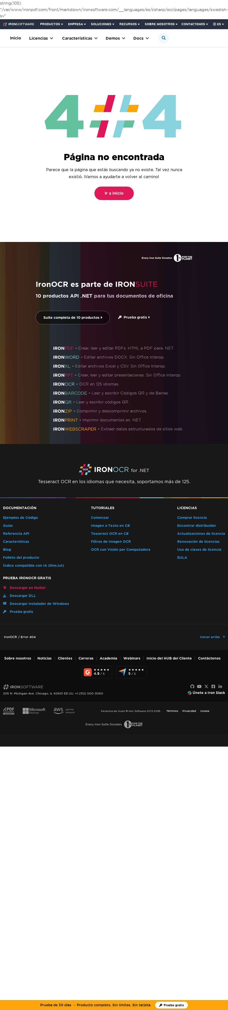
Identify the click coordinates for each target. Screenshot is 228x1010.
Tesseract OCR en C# (110, 534)
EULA (182, 558)
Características (80, 38)
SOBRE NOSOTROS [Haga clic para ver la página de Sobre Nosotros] (160, 24)
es (217, 24)
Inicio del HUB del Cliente (169, 658)
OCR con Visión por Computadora (120, 550)
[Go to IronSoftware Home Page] (18, 24)
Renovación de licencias (198, 542)
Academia (108, 658)
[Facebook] (213, 686)
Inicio (15, 38)
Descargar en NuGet (24, 588)
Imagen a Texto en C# (110, 526)
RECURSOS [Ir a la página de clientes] (128, 24)
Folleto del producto (21, 558)
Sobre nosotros (17, 658)
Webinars (131, 658)
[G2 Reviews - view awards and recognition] (96, 672)
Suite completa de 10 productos (72, 318)
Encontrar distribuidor (196, 526)
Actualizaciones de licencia (201, 534)
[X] (206, 686)
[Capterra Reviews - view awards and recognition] (131, 672)
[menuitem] (52, 24)
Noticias (44, 658)
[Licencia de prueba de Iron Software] (171, 1005)
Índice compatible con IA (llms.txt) (33, 565)
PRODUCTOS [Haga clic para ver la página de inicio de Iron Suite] (50, 24)
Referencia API (16, 534)
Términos (172, 711)
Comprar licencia (192, 518)
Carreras (85, 658)
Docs (141, 38)
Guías (8, 526)
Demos (115, 38)
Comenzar (100, 518)
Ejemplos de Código (20, 518)
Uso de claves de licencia (199, 550)
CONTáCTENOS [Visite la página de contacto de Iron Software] (193, 24)
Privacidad (189, 711)
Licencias (41, 38)
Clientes (65, 658)
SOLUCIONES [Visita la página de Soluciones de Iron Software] (101, 24)
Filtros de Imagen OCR (111, 542)
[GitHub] (192, 686)
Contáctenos (209, 658)
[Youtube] (199, 686)
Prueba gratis (134, 317)
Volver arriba (210, 637)
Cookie (204, 711)
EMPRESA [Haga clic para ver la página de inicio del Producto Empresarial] (75, 24)
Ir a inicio (114, 193)
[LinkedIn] (220, 686)
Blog (7, 550)
